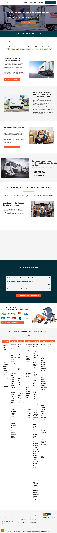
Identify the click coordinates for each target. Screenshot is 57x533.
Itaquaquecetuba (44, 387)
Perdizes (12, 393)
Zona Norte (21, 341)
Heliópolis (35, 401)
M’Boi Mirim (35, 449)
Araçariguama (44, 350)
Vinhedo (42, 462)
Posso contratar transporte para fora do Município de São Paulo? (20, 281)
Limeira (42, 397)
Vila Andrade (36, 479)
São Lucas (28, 393)
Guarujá (42, 378)
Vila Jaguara (13, 425)
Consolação (5, 364)
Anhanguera (5, 347)
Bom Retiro (5, 354)
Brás (4, 356)
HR (48, 346)
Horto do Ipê (35, 403)
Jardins (4, 368)
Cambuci (5, 358)
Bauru (42, 354)
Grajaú (34, 396)
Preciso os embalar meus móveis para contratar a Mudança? (20, 277)
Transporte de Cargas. (39, 175)
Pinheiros (12, 396)
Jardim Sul (35, 442)
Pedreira (35, 465)
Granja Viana (13, 372)
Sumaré (12, 416)
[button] (28, 277)
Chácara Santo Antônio (35, 375)
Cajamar (42, 359)
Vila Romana (13, 433)
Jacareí (42, 393)
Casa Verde (20, 351)
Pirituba (12, 398)
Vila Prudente (28, 415)
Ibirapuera (35, 405)
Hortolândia (43, 383)
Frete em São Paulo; (38, 173)
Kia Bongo (50, 350)
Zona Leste (29, 341)
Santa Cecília (6, 378)
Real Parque (35, 467)
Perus (19, 380)
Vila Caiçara (43, 460)
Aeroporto (43, 346)
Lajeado (27, 381)
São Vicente (43, 444)
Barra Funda (13, 357)
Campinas (43, 362)
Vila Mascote (36, 493)
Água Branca (13, 344)
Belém (27, 348)
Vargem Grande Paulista (42, 457)
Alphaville (13, 346)
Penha (27, 389)
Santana (20, 382)
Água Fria (20, 344)
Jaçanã (19, 362)
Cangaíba (28, 350)
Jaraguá (12, 381)
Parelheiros (35, 463)
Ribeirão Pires (44, 422)
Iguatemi (27, 366)
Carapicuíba (13, 363)
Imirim (19, 360)
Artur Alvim (28, 346)
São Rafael (35, 473)
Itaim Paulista (28, 368)
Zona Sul (36, 341)
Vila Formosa (28, 408)
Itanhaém (43, 389)
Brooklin (35, 353)
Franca (42, 373)
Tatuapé (27, 402)
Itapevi (12, 374)
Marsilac (35, 447)
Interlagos (35, 407)
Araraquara (43, 352)
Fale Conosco (40, 2)
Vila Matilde (28, 412)
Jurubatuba (35, 444)
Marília (42, 399)
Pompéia (12, 400)
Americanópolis (29, 344)
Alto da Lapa (13, 348)
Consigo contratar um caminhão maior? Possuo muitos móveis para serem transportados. (26, 284)
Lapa (12, 383)
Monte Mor (43, 409)
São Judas (35, 471)
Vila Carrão (28, 404)
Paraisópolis (35, 461)
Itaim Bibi (35, 411)
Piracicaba (43, 413)
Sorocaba (43, 449)
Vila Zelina (28, 417)
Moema (34, 453)
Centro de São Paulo (6, 341)
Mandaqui (20, 374)
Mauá (42, 401)
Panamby (35, 457)
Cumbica (43, 364)
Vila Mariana (35, 491)
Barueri (12, 359)
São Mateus (28, 395)
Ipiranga (35, 409)
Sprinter (50, 354)
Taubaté (42, 453)
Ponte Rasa (28, 391)
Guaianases (28, 364)
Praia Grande (43, 417)
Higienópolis (5, 366)
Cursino (34, 394)
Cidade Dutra (36, 388)
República (5, 376)
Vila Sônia (35, 504)
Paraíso (34, 459)
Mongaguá (43, 406)
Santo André (43, 424)
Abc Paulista (43, 344)
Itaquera (27, 370)
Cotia (12, 367)
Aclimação (5, 345)
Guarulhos (43, 381)
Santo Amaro (36, 475)
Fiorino (49, 344)
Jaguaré (12, 376)
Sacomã (35, 469)
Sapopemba (28, 400)
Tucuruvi (20, 389)
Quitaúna (12, 405)
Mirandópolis (36, 451)
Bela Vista (5, 352)
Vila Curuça (28, 406)
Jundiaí (42, 395)
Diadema (43, 366)
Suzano (42, 451)
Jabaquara (35, 417)
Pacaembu (5, 372)
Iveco (49, 348)
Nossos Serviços (32, 2)
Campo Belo (35, 355)
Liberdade (5, 370)
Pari (4, 374)
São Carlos (43, 435)
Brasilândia (20, 349)
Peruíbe (42, 411)
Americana (43, 348)
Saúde (34, 477)
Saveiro (49, 352)
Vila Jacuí (28, 410)
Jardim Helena (29, 379)
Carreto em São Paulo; (39, 171)
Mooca (27, 383)
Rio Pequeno (13, 410)
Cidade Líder (28, 352)
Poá (41, 415)
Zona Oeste (13, 341)
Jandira (12, 378)
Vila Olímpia (35, 499)
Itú (41, 391)
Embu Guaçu (43, 368)
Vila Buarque (5, 385)
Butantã (12, 361)
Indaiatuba (43, 385)
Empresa (25, 2)
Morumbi (35, 455)
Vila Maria (20, 395)
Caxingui (12, 365)
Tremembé (20, 387)
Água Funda (35, 344)
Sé (3, 383)
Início (3, 41)
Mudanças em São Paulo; (39, 172)
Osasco (12, 385)
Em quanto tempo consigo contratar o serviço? (17, 288)
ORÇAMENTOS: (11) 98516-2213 (28, 34)
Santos (42, 426)
